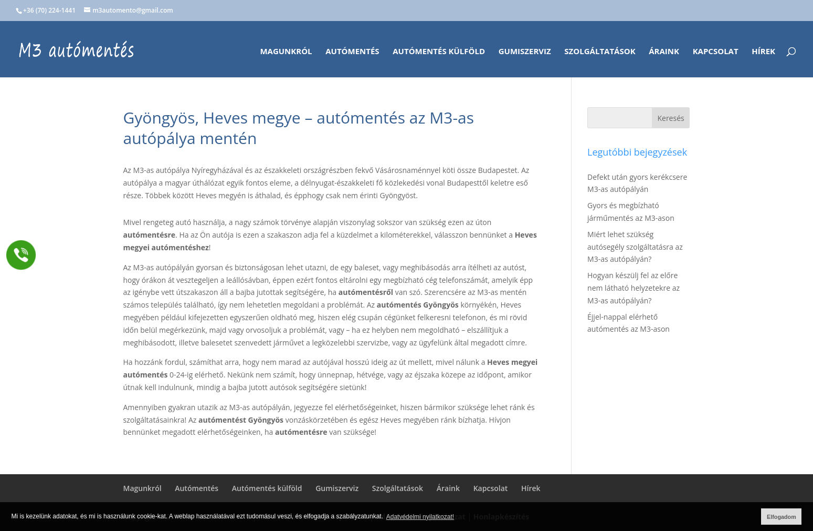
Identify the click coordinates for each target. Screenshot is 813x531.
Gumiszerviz (525, 51)
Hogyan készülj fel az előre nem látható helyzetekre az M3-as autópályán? (633, 287)
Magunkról (286, 51)
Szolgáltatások (599, 51)
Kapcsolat (715, 51)
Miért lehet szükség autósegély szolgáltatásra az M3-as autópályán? (635, 246)
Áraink (664, 51)
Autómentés (352, 51)
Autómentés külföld (439, 51)
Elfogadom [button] (781, 517)
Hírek (763, 51)
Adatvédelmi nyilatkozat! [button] (420, 516)
